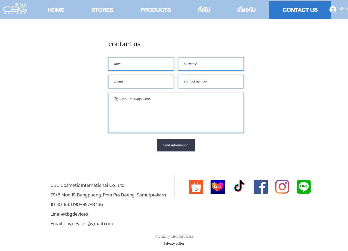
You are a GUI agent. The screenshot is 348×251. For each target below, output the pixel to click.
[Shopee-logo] (196, 187)
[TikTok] (239, 187)
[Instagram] (282, 187)
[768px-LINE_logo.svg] (304, 187)
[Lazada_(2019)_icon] (218, 187)
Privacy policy (174, 243)
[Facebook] (261, 187)
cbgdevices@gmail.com (88, 223)
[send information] (176, 145)
